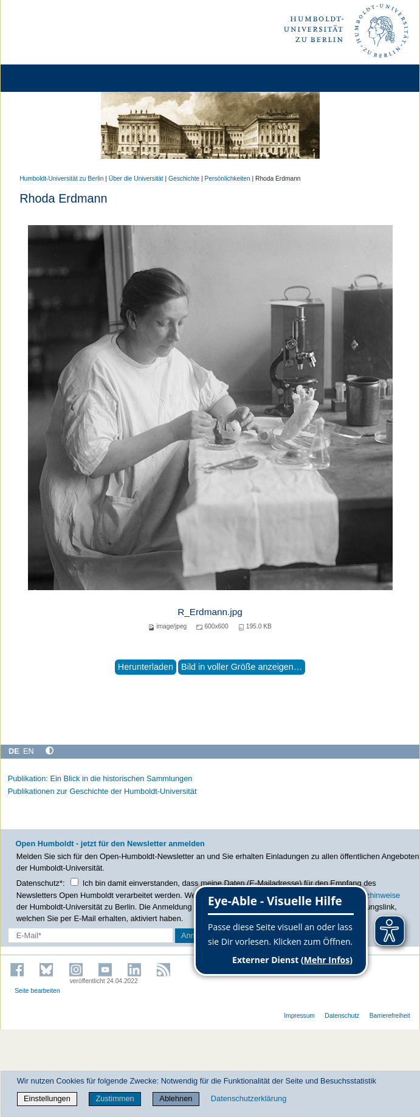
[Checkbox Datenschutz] (74, 882)
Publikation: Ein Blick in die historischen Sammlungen (100, 778)
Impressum (299, 1015)
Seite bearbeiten (37, 990)
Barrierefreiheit (390, 1015)
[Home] (44, 78)
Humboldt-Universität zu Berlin (61, 178)
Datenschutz (342, 1015)
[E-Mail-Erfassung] (91, 935)
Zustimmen (114, 1098)
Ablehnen (175, 1098)
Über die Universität (136, 178)
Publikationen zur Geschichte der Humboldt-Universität (102, 791)
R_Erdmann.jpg (210, 612)
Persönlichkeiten (227, 178)
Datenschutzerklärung (248, 1098)
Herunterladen (145, 667)
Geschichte (183, 178)
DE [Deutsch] (14, 751)
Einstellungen (47, 1098)
